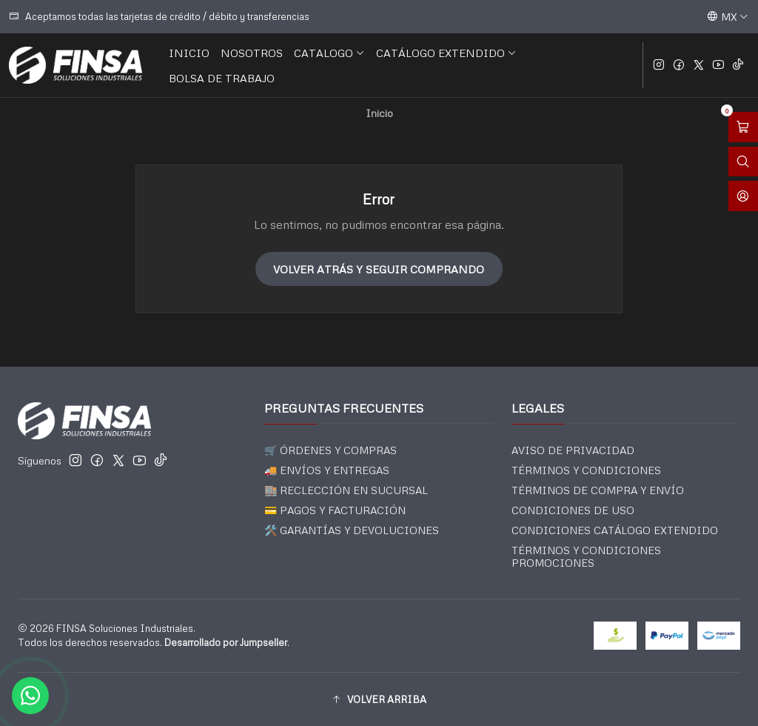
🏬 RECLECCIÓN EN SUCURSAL (346, 490)
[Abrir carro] (743, 127)
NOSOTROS (252, 52)
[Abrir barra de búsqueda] (743, 162)
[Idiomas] (727, 16)
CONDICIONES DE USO (573, 510)
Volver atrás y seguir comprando (378, 269)
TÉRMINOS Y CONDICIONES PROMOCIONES (586, 557)
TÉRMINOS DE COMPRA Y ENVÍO (598, 490)
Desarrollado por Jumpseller (225, 642)
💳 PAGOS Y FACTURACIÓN (335, 510)
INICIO (189, 52)
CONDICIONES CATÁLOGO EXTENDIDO (615, 530)
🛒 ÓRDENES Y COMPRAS (330, 450)
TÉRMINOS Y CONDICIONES (586, 470)
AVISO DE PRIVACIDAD (573, 450)
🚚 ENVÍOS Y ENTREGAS (326, 470)
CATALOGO (329, 52)
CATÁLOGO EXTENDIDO (446, 52)
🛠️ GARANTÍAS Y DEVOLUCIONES (351, 530)
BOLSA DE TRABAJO (222, 77)
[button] (379, 699)
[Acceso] (743, 196)
